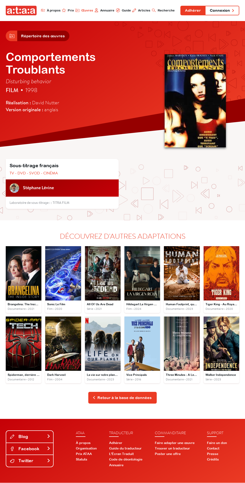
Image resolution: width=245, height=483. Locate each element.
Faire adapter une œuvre (175, 443)
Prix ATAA (84, 454)
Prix (67, 10)
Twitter (30, 461)
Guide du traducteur (125, 448)
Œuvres (83, 10)
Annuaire (104, 10)
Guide (122, 10)
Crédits (213, 460)
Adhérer (192, 10)
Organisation (86, 448)
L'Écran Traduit (121, 454)
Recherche (162, 10)
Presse (212, 454)
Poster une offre (168, 454)
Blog (30, 436)
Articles (141, 10)
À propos (50, 10)
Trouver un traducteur (172, 448)
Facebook (30, 448)
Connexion (222, 10)
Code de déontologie (125, 460)
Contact (213, 448)
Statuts (81, 460)
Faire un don (217, 443)
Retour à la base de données (122, 398)
